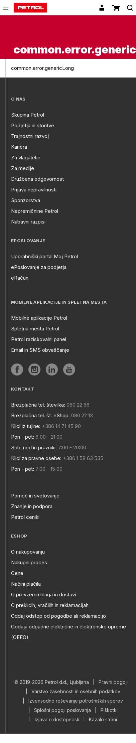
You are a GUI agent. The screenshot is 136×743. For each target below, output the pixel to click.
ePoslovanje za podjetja (38, 267)
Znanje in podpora (31, 506)
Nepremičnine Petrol (34, 211)
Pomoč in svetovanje (35, 495)
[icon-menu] (5, 8)
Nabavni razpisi (28, 221)
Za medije (22, 168)
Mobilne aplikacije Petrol (39, 318)
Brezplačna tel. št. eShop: (40, 415)
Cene (17, 573)
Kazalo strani (103, 720)
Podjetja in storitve (32, 125)
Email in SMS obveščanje (40, 350)
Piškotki (109, 710)
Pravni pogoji (113, 682)
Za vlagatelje (25, 157)
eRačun (19, 278)
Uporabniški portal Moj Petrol (44, 256)
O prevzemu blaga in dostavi (43, 594)
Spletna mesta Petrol (35, 328)
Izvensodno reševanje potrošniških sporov (75, 701)
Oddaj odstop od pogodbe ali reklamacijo (58, 616)
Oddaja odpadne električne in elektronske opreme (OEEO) (68, 631)
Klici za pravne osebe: (36, 458)
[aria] (17, 369)
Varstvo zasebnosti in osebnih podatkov (75, 692)
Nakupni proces (29, 562)
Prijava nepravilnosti (33, 189)
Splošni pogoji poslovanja (62, 710)
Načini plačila (26, 584)
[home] (30, 8)
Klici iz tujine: (25, 426)
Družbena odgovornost (37, 179)
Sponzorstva (25, 200)
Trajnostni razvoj (30, 136)
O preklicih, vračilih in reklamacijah (50, 605)
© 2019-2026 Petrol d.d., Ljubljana (51, 682)
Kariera (19, 147)
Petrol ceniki (25, 517)
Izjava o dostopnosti (57, 720)
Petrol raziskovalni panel (38, 339)
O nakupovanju (28, 552)
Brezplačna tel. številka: (38, 405)
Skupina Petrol (27, 115)
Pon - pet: (22, 437)
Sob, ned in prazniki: (34, 447)
